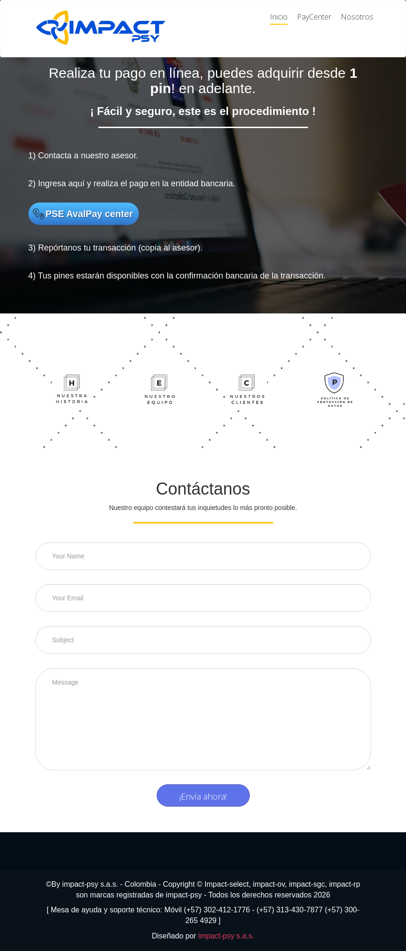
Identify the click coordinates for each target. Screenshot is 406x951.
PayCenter (314, 17)
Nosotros (357, 17)
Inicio (279, 17)
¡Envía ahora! (203, 796)
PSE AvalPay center (89, 214)
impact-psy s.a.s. (226, 936)
